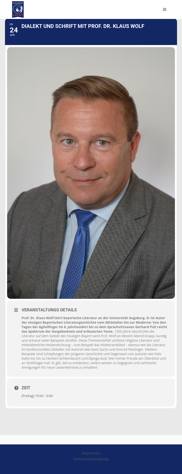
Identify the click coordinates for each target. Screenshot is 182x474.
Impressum (91, 453)
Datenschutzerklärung (91, 459)
